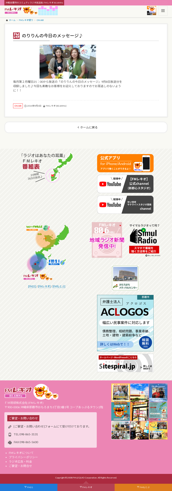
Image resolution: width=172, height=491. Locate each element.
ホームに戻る (89, 127)
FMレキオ (87, 487)
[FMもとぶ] (59, 286)
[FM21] (32, 286)
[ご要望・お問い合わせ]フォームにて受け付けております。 (52, 426)
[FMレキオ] (44, 286)
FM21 (30, 487)
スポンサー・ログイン (156, 2)
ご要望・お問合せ (20, 466)
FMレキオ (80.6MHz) (56, 105)
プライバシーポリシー (23, 457)
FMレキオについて (21, 452)
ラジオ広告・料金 (20, 461)
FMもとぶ (145, 487)
